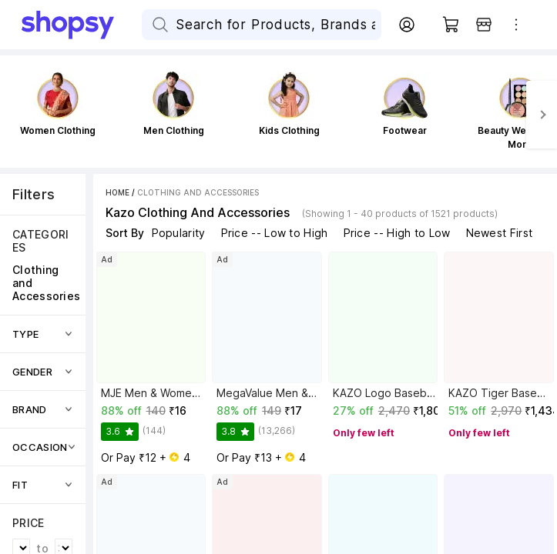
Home (117, 192)
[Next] (541, 115)
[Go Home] (82, 24)
